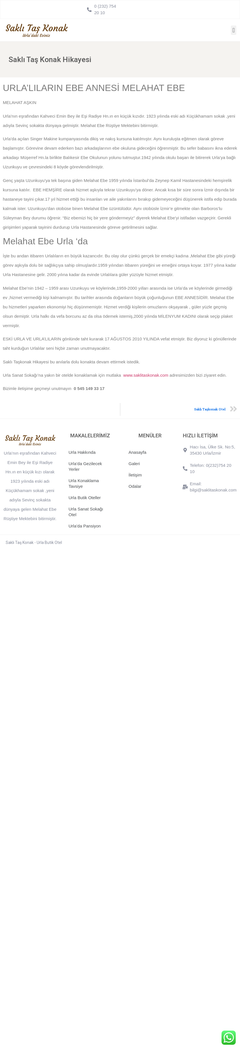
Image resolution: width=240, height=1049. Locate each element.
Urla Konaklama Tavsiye (84, 483)
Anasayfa (137, 452)
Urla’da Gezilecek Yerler (85, 466)
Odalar (135, 486)
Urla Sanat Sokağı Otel (86, 512)
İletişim (135, 474)
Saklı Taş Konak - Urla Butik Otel (34, 542)
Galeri (134, 463)
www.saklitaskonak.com (145, 375)
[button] (233, 30)
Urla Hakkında (82, 452)
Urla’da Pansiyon (85, 526)
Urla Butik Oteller (85, 497)
